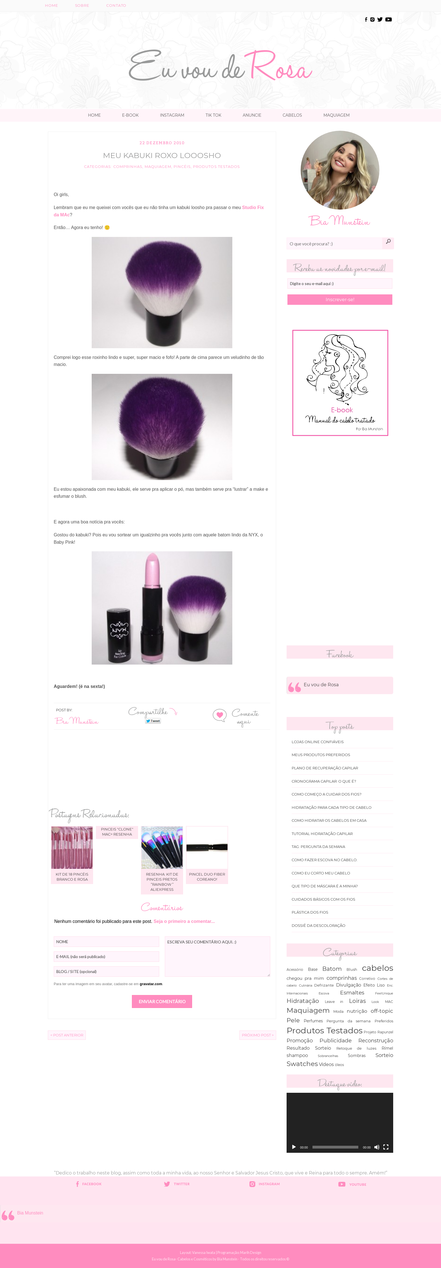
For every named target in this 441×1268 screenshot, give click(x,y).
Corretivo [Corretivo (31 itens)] (367, 979)
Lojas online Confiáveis (318, 742)
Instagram (172, 115)
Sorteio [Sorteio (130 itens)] (384, 1055)
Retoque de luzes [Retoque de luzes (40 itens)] (356, 1048)
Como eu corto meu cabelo (321, 873)
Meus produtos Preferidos (321, 755)
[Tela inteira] (386, 1147)
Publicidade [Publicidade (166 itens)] (336, 1040)
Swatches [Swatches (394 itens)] (302, 1064)
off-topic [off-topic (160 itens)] (382, 1011)
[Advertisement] (220, 28)
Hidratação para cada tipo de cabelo (332, 807)
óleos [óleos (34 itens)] (339, 1065)
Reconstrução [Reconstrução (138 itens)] (375, 1040)
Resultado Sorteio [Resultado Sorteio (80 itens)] (309, 1048)
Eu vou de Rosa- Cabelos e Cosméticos (182, 1259)
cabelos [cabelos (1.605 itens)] (377, 968)
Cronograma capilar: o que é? (324, 781)
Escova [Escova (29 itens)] (324, 993)
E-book (130, 115)
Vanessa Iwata (203, 1252)
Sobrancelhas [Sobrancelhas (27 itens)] (328, 1056)
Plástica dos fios (310, 912)
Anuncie (252, 115)
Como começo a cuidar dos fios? (326, 794)
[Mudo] (377, 1147)
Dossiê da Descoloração (318, 925)
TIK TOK (213, 115)
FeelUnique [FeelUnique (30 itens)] (384, 993)
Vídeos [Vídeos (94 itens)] (326, 1064)
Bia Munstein (77, 720)
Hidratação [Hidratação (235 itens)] (303, 1000)
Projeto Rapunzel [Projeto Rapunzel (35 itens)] (378, 1032)
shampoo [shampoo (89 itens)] (297, 1055)
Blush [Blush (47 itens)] (351, 969)
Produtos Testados (216, 167)
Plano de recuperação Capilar (325, 768)
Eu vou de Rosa (321, 684)
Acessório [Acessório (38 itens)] (295, 969)
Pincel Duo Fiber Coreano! (207, 876)
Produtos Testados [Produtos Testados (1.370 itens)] (325, 1030)
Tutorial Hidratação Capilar (322, 834)
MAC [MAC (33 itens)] (389, 1002)
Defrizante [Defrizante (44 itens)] (324, 985)
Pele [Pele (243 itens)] (293, 1020)
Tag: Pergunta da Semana (318, 847)
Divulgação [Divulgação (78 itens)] (348, 985)
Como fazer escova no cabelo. (324, 860)
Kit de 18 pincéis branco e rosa (72, 876)
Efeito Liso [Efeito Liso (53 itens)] (374, 985)
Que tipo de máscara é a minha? (325, 886)
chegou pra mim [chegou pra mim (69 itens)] (305, 978)
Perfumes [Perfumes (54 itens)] (313, 1021)
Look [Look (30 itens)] (375, 1002)
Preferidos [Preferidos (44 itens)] (384, 1021)
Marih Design (250, 1252)
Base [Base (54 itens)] (313, 969)
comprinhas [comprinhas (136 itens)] (342, 978)
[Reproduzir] (294, 1147)
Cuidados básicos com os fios (323, 899)
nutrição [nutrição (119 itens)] (357, 1011)
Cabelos (292, 115)
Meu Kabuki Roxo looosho (162, 155)
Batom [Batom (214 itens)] (332, 968)
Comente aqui (245, 716)
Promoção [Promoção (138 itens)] (300, 1040)
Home (51, 5)
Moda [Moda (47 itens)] (338, 1011)
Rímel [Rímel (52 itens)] (387, 1048)
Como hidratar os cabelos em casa (329, 820)
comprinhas (127, 167)
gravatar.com (151, 984)
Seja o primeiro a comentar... (184, 921)
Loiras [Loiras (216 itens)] (357, 1000)
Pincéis (182, 167)
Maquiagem (336, 115)
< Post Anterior (66, 1035)
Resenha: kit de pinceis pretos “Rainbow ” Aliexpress (162, 882)
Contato (116, 5)
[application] (340, 1123)
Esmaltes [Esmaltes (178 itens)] (352, 992)
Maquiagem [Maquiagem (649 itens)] (308, 1010)
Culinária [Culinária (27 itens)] (305, 985)
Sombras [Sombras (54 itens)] (357, 1055)
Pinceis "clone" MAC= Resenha (117, 831)
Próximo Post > (258, 1035)
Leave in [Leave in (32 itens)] (334, 1002)
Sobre (82, 5)
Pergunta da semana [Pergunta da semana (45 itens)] (349, 1021)
